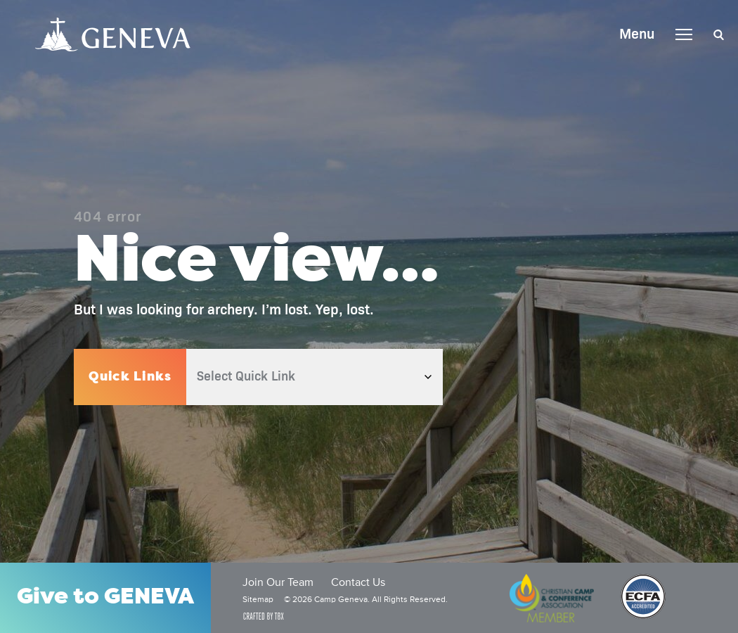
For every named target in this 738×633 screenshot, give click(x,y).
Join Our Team (277, 583)
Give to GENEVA (105, 598)
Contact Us (358, 583)
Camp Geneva (112, 34)
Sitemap (257, 600)
